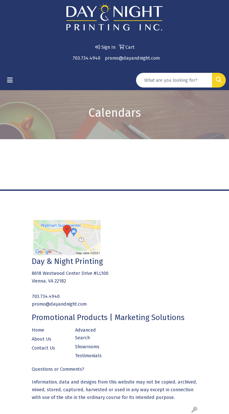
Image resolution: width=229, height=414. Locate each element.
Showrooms (87, 347)
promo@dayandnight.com (132, 58)
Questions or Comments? (58, 369)
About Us (41, 339)
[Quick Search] (174, 80)
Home (38, 330)
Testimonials (88, 356)
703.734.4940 (86, 58)
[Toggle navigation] (10, 80)
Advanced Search (85, 334)
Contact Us (43, 348)
